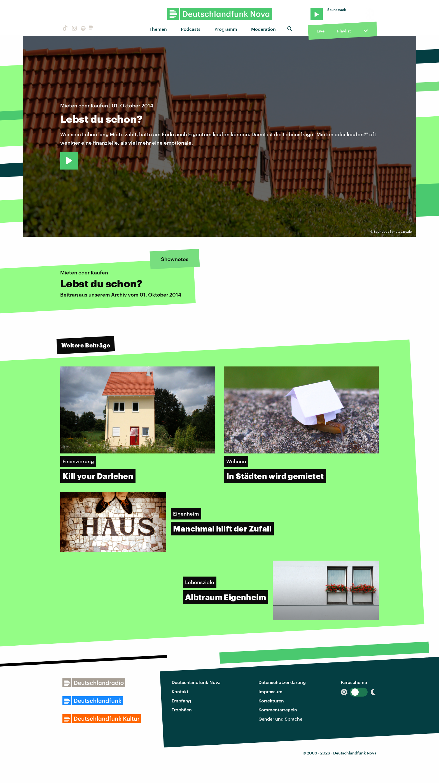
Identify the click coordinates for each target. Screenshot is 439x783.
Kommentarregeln (277, 709)
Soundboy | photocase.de (393, 231)
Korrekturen (271, 700)
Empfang (181, 700)
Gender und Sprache (280, 718)
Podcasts (190, 29)
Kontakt (180, 691)
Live (320, 31)
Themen (158, 29)
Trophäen (182, 709)
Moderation (263, 29)
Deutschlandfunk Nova (196, 682)
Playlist (344, 31)
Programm (225, 29)
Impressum (270, 691)
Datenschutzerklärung (282, 682)
